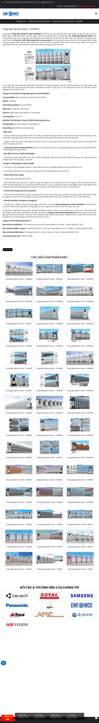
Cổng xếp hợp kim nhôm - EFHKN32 (49, 346)
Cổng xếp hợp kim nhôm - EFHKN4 (80, 547)
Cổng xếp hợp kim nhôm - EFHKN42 (49, 279)
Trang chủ (21, 21)
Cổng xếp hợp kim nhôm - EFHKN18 (19, 457)
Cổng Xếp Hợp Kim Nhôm (39, 21)
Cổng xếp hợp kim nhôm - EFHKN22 (80, 413)
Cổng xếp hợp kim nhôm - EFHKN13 (80, 480)
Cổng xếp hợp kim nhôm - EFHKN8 (49, 524)
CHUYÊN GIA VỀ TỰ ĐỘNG (86, 6)
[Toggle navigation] (96, 14)
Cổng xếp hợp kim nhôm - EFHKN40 (19, 301)
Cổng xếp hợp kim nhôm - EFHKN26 (49, 390)
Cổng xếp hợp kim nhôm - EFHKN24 (19, 413)
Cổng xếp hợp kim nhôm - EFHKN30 (19, 368)
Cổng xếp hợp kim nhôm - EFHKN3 (19, 569)
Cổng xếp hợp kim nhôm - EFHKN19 (80, 435)
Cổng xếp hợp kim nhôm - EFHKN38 (80, 301)
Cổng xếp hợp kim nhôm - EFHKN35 (80, 324)
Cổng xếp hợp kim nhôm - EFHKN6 (19, 547)
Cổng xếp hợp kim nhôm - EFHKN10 (80, 502)
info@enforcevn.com (47, 2)
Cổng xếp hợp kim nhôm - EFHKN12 (19, 502)
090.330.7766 (55, 717)
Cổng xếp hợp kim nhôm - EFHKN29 (49, 368)
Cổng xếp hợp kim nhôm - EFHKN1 (80, 569)
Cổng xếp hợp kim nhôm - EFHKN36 (49, 324)
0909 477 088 (7, 718)
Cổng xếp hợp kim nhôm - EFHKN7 (80, 524)
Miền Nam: (55, 715)
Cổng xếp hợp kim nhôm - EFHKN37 (19, 324)
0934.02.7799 (23, 717)
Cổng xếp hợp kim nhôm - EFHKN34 (21, 29)
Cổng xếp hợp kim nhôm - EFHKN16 (80, 457)
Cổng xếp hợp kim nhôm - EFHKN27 (19, 390)
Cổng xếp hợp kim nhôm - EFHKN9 (19, 524)
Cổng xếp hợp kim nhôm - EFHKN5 (49, 547)
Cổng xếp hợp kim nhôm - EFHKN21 (19, 435)
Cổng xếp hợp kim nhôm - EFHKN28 (80, 368)
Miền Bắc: (23, 715)
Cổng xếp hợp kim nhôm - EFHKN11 (49, 502)
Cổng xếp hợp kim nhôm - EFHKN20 (49, 435)
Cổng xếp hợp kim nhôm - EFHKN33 (19, 346)
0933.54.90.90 (39, 717)
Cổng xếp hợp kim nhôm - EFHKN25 (80, 390)
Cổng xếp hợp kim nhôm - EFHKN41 (80, 279)
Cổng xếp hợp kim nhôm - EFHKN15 (19, 480)
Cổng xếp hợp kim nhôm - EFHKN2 (49, 569)
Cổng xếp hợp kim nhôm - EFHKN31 (80, 346)
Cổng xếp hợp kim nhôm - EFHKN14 (49, 480)
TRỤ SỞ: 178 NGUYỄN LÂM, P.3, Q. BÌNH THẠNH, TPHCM (21, 2)
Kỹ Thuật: (39, 715)
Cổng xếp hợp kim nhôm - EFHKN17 (49, 457)
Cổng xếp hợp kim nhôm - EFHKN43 (19, 279)
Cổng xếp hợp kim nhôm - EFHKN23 (49, 413)
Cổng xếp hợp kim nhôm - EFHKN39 (49, 301)
